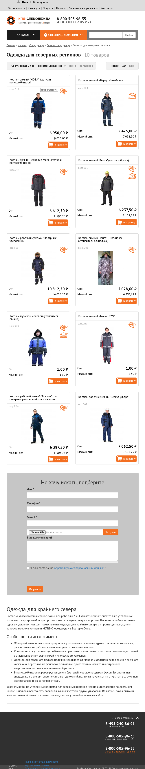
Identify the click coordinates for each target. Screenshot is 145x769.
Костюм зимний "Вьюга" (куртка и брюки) (103, 160)
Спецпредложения (65, 35)
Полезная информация (82, 8)
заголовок (86, 65)
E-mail (32, 517)
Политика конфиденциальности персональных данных (41, 763)
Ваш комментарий (39, 537)
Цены (59, 8)
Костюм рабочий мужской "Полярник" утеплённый (33, 239)
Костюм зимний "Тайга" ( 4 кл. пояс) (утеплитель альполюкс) (100, 239)
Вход (25, 2)
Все (131, 65)
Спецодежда (36, 45)
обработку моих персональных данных (79, 568)
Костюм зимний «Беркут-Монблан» (100, 80)
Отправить (35, 589)
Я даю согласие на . (66, 568)
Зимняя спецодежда (58, 45)
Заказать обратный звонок (120, 751)
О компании (15, 8)
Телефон (34, 503)
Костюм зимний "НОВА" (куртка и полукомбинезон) (30, 81)
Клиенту (32, 8)
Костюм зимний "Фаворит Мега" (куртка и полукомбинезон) (36, 161)
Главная (11, 45)
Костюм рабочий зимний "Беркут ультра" (103, 397)
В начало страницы (122, 717)
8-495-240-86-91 (120, 723)
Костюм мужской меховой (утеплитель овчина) (34, 317)
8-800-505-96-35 (71, 18)
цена (72, 65)
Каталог (24, 35)
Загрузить (110, 532)
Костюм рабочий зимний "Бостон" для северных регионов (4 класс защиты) (33, 397)
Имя (30, 489)
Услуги (46, 8)
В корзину (61, 145)
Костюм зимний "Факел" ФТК (96, 316)
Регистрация (41, 2)
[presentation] (85, 579)
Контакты (107, 8)
